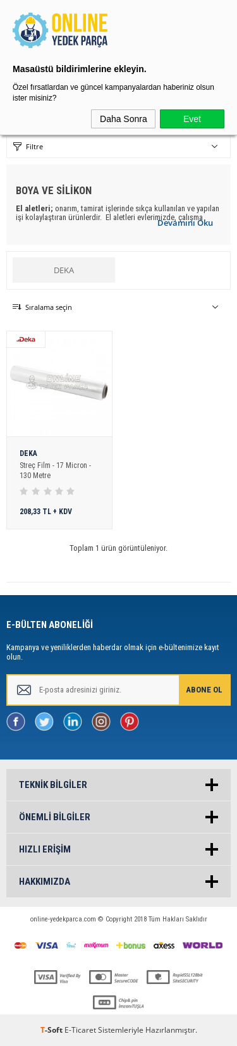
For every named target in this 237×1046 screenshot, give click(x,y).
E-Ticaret (80, 1029)
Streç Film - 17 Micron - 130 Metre (55, 470)
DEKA (64, 270)
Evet (192, 119)
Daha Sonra (123, 119)
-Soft (52, 1029)
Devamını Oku (185, 222)
